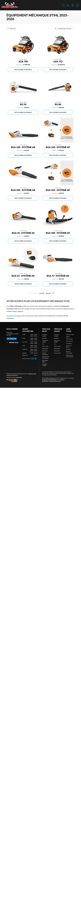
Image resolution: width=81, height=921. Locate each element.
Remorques (45, 350)
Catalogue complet (44, 364)
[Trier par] (64, 28)
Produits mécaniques (45, 353)
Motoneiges (45, 348)
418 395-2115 (12, 342)
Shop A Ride (19, 377)
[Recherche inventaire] (63, 5)
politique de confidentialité (49, 379)
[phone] (68, 5)
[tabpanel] (29, 345)
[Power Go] (22, 380)
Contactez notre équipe (13, 316)
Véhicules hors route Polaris (45, 357)
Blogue (68, 336)
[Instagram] (35, 358)
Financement (57, 353)
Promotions (69, 343)
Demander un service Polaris (69, 356)
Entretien (68, 349)
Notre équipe (69, 339)
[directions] (72, 5)
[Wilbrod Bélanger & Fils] (10, 5)
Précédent (32, 293)
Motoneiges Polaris (45, 361)
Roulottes (44, 338)
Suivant (50, 293)
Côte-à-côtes (45, 346)
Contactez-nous (70, 334)
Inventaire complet (44, 335)
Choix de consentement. (55, 381)
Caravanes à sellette (45, 341)
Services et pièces (69, 346)
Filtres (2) (11, 28)
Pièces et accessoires (69, 352)
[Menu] (77, 5)
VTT (43, 344)
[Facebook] (32, 358)
